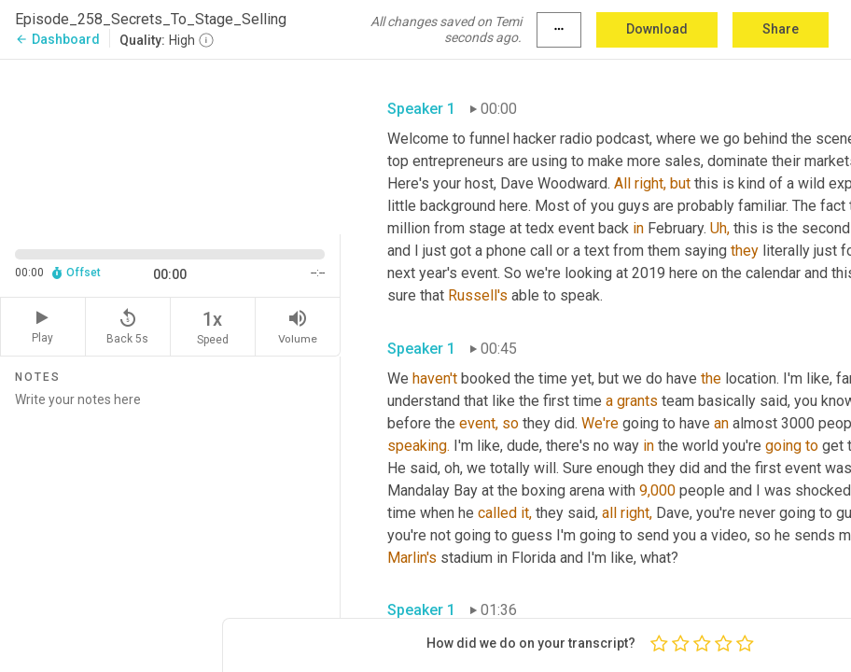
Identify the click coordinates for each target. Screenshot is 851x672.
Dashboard (57, 39)
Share (780, 28)
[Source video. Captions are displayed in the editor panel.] (170, 145)
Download (657, 28)
